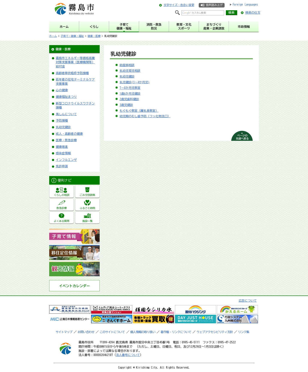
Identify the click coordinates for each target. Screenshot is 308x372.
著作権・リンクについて (176, 332)
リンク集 (243, 332)
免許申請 (62, 166)
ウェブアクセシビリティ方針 (215, 332)
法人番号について (128, 354)
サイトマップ (64, 332)
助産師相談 (127, 65)
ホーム (53, 36)
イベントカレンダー (74, 286)
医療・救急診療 (66, 140)
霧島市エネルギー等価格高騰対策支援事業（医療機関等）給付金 (75, 62)
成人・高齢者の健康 (69, 133)
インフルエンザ (66, 159)
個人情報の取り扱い (142, 332)
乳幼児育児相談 (130, 70)
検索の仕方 (252, 12)
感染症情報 (63, 153)
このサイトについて (112, 332)
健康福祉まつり (66, 96)
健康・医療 (94, 36)
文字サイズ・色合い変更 (179, 5)
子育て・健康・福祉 (72, 36)
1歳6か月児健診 (130, 93)
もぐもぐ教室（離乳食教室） (139, 110)
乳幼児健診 (63, 127)
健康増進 (62, 146)
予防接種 (62, 120)
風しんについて (66, 114)
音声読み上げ (214, 5)
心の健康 (62, 90)
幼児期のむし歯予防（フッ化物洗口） (145, 116)
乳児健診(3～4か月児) (135, 82)
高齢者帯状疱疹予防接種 (72, 73)
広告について (248, 300)
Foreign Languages (245, 4)
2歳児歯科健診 (129, 99)
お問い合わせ (86, 332)
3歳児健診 (126, 104)
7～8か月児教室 (130, 87)
